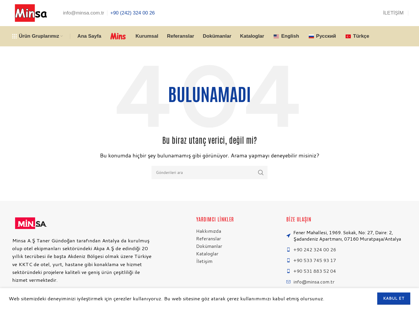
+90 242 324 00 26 (314, 249)
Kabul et (393, 298)
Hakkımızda (208, 231)
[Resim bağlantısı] (30, 222)
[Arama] (209, 172)
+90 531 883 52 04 (314, 271)
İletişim (204, 261)
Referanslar (208, 238)
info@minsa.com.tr (314, 281)
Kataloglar (207, 253)
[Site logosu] (30, 12)
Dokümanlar (209, 246)
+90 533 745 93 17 (314, 260)
